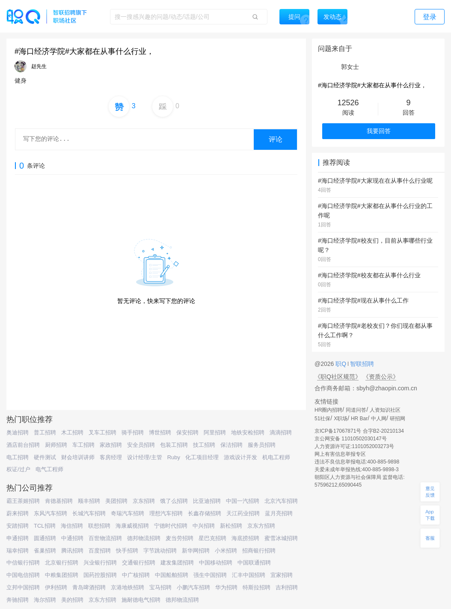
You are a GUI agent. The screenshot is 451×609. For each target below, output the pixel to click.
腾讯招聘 (72, 550)
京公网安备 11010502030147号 (351, 439)
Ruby (173, 457)
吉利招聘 (287, 587)
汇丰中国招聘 (248, 575)
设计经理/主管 (144, 457)
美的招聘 (72, 600)
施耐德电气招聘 (141, 600)
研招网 (397, 419)
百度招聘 (100, 550)
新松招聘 (231, 526)
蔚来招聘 (17, 513)
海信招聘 (72, 526)
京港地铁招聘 (127, 587)
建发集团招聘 (177, 562)
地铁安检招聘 (247, 432)
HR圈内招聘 (328, 410)
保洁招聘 (231, 445)
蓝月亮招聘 (279, 513)
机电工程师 (276, 457)
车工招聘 (83, 445)
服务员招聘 (262, 445)
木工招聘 (72, 432)
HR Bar (359, 419)
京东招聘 (144, 501)
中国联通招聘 (254, 562)
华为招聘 (226, 587)
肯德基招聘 (59, 501)
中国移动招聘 (215, 562)
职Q (341, 363)
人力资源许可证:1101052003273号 (354, 446)
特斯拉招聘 (256, 587)
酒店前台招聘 (23, 445)
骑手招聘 (133, 432)
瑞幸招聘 (17, 550)
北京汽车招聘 (281, 501)
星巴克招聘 (212, 538)
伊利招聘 (56, 587)
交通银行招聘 (138, 562)
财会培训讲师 (78, 457)
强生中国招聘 (210, 575)
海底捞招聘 (245, 538)
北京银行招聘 (61, 562)
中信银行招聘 (23, 562)
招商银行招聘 (259, 550)
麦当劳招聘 (179, 538)
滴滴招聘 (281, 432)
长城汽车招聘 (89, 513)
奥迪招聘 (17, 432)
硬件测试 (45, 457)
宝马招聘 (160, 587)
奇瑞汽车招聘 (127, 513)
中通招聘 (72, 538)
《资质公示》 (381, 376)
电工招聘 (17, 457)
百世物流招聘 (105, 538)
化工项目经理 (202, 457)
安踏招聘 (17, 526)
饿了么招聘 (174, 501)
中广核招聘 (136, 575)
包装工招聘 (174, 445)
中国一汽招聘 (242, 501)
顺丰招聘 (89, 501)
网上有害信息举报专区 (340, 454)
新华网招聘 (196, 550)
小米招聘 (226, 550)
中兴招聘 (204, 526)
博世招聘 (160, 432)
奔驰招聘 (17, 600)
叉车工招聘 (102, 432)
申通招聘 (17, 538)
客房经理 (111, 457)
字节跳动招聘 (160, 550)
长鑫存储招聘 (204, 513)
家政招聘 (111, 445)
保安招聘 (187, 432)
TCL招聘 (45, 526)
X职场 (340, 419)
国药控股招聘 (100, 575)
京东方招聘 (261, 526)
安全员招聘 (141, 445)
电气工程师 (49, 469)
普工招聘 (45, 432)
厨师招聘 (56, 445)
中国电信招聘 (23, 575)
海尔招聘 (45, 600)
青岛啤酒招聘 (89, 587)
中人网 (378, 419)
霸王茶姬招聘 (23, 501)
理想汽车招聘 (166, 513)
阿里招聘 (215, 432)
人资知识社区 (385, 410)
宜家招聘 (281, 575)
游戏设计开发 (240, 457)
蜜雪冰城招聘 (281, 538)
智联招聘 (361, 363)
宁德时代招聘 (170, 526)
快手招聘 (127, 550)
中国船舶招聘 (171, 575)
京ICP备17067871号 (338, 431)
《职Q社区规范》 (338, 376)
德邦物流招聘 (143, 538)
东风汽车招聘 (50, 513)
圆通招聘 (45, 538)
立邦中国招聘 (23, 587)
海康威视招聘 (132, 526)
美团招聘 (116, 501)
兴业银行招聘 (100, 562)
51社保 (322, 419)
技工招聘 (204, 445)
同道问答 (356, 410)
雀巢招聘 (45, 550)
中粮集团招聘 (61, 575)
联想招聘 (99, 526)
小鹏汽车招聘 (193, 587)
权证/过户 (18, 469)
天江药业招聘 (243, 513)
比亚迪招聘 (207, 501)
